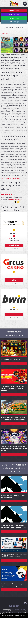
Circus (14, 280)
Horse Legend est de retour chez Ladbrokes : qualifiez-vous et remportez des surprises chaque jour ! (13, 388)
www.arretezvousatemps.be (16, 612)
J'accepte (20, 617)
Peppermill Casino (14, 245)
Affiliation (17, 609)
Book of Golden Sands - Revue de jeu (11, 359)
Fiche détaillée (14, 248)
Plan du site (23, 609)
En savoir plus (14, 617)
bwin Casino (14, 314)
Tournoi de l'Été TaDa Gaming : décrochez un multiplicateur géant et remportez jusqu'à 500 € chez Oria (14, 449)
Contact (12, 609)
